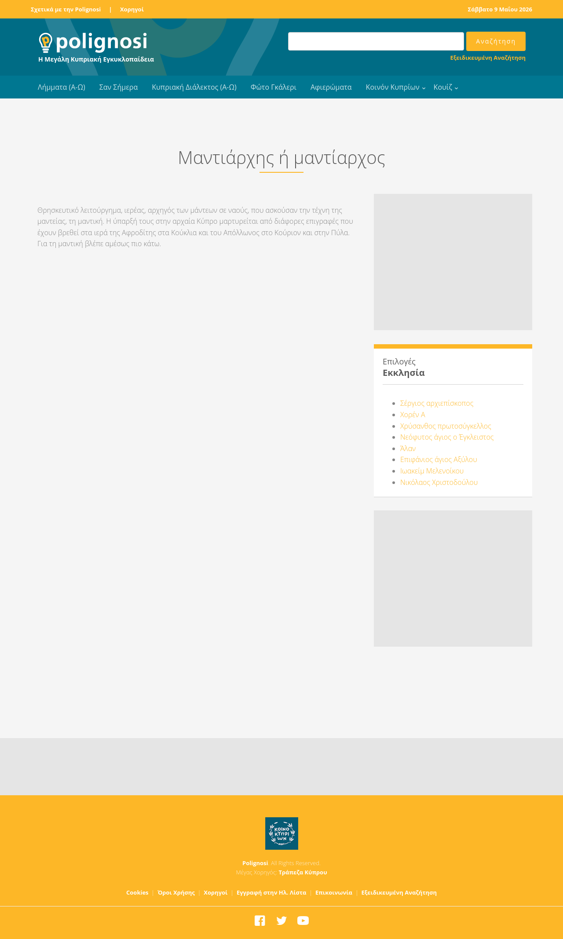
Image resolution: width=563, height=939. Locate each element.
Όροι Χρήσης (176, 892)
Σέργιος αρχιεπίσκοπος (436, 403)
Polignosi (255, 863)
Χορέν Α (412, 414)
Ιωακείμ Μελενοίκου (432, 471)
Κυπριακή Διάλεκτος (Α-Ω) (194, 87)
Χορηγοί (132, 9)
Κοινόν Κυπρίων (393, 87)
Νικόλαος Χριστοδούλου (439, 482)
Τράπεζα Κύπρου (302, 872)
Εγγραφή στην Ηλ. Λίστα (272, 892)
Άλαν (408, 448)
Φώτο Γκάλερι (273, 87)
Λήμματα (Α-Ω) (61, 87)
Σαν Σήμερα (118, 87)
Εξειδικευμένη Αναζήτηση (488, 58)
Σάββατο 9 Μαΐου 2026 (500, 9)
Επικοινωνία (333, 892)
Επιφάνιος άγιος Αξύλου (438, 459)
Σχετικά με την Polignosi (66, 9)
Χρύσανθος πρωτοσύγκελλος (445, 426)
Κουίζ (443, 87)
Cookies (137, 892)
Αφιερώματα (331, 87)
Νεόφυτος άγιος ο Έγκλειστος (447, 437)
